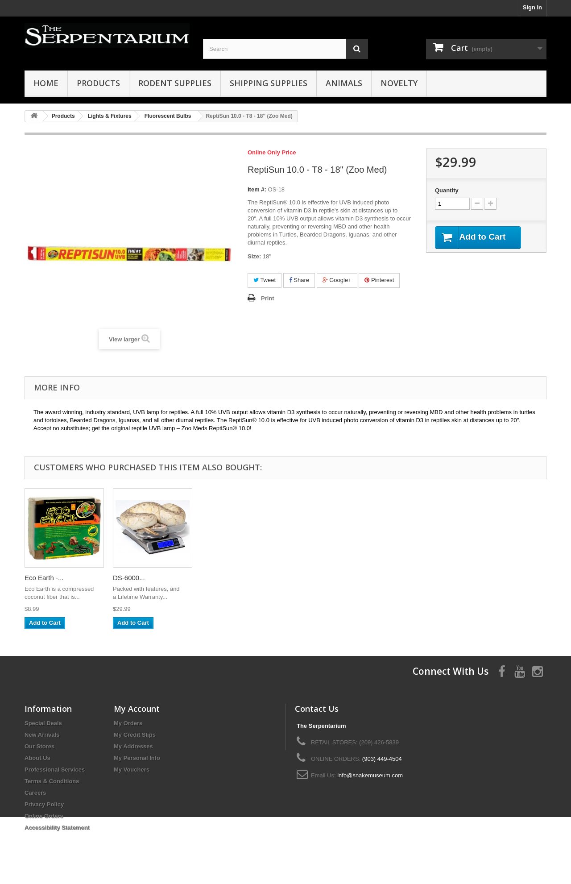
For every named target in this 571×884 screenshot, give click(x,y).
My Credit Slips (135, 734)
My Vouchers (131, 769)
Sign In (532, 7)
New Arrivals (42, 734)
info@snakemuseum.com (370, 775)
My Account (137, 708)
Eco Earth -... (397, 577)
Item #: (257, 189)
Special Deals (43, 723)
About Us (37, 758)
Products (98, 83)
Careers (35, 792)
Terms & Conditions (52, 781)
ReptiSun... (41, 577)
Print (267, 298)
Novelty (399, 83)
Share (299, 280)
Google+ (337, 280)
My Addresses (133, 746)
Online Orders (44, 816)
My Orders (128, 723)
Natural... (214, 577)
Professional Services (55, 769)
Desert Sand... (134, 577)
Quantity (447, 190)
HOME (45, 83)
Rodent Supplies (174, 83)
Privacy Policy (44, 804)
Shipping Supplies (268, 83)
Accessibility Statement (57, 827)
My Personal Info (137, 758)
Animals (344, 83)
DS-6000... (482, 577)
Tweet (264, 280)
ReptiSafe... (307, 577)
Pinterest (379, 280)
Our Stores (39, 746)
